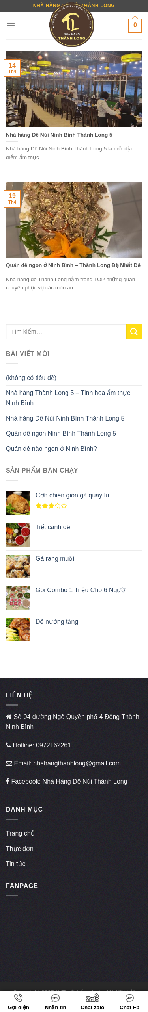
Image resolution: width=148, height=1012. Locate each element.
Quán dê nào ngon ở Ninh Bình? (51, 448)
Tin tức (16, 863)
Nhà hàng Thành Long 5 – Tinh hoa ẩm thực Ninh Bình (68, 397)
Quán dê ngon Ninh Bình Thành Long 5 (61, 433)
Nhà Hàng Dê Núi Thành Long (85, 781)
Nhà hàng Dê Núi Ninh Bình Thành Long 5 (65, 418)
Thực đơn (20, 848)
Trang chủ (20, 833)
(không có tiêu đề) (31, 377)
